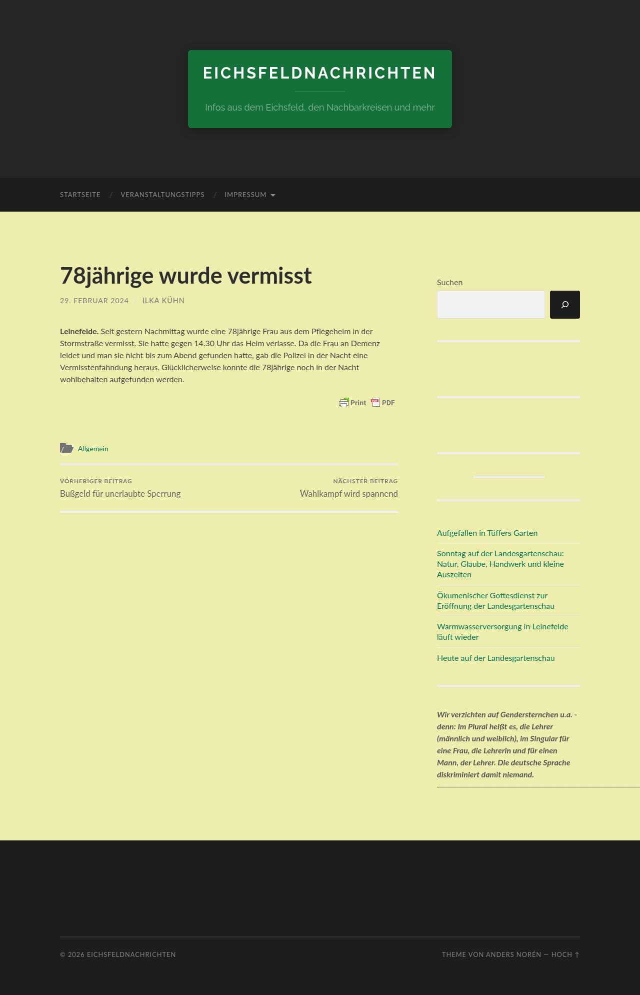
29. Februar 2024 (95, 300)
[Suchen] (565, 304)
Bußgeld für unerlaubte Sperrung (121, 488)
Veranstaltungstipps (162, 195)
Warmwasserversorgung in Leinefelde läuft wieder (502, 631)
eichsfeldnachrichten (319, 73)
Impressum (245, 195)
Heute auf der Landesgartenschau (496, 657)
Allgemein (94, 448)
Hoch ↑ (566, 954)
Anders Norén (514, 954)
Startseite (80, 195)
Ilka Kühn (165, 300)
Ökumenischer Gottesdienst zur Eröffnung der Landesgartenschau (495, 600)
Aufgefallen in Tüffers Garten (487, 532)
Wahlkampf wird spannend (348, 488)
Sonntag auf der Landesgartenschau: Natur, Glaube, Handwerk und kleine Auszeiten (500, 563)
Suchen (449, 282)
